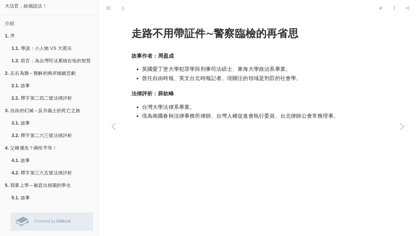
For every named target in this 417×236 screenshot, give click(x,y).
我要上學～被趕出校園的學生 (38, 185)
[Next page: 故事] (402, 126)
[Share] (407, 8)
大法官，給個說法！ (26, 6)
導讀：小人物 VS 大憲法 (42, 48)
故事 (21, 85)
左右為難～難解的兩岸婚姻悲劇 (40, 73)
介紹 (9, 23)
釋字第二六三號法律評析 (42, 135)
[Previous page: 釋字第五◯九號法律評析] (113, 126)
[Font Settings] (123, 8)
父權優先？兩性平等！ (31, 147)
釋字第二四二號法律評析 (42, 98)
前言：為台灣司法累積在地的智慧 (51, 60)
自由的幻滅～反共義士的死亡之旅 (42, 110)
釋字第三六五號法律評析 (42, 172)
